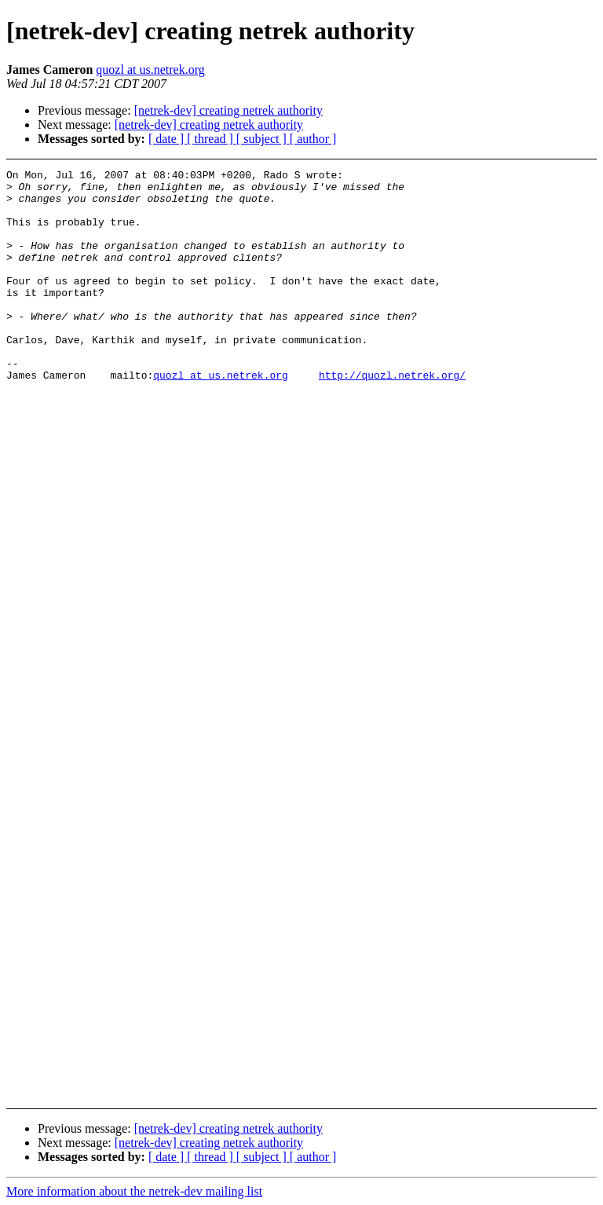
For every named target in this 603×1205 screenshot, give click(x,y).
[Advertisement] (555, 395)
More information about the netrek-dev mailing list (134, 1191)
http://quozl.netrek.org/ (392, 417)
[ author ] (313, 138)
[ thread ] (211, 138)
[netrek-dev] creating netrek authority (228, 110)
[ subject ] (263, 138)
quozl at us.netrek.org (150, 69)
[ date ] (167, 138)
